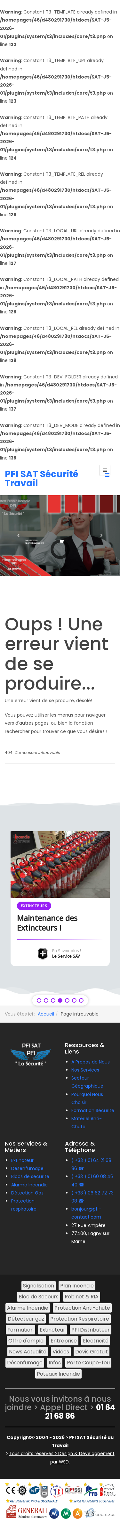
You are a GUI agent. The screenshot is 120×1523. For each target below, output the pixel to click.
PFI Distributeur (90, 1329)
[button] (18, 535)
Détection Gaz (27, 1193)
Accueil (46, 1014)
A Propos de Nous (90, 1062)
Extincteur (22, 1160)
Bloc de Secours (39, 1296)
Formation (20, 1329)
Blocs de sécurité (30, 1176)
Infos (55, 1362)
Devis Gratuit (91, 1351)
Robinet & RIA (82, 1296)
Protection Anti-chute (82, 1308)
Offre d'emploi (26, 1340)
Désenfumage (27, 1168)
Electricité (95, 1340)
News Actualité (27, 1351)
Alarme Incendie (29, 1185)
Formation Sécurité (92, 1110)
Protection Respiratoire (79, 1319)
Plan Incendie (77, 1285)
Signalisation (38, 1285)
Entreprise (64, 1340)
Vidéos (60, 1351)
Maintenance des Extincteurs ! (47, 923)
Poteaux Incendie (58, 1374)
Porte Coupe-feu (88, 1362)
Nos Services (85, 1070)
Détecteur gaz (26, 1319)
